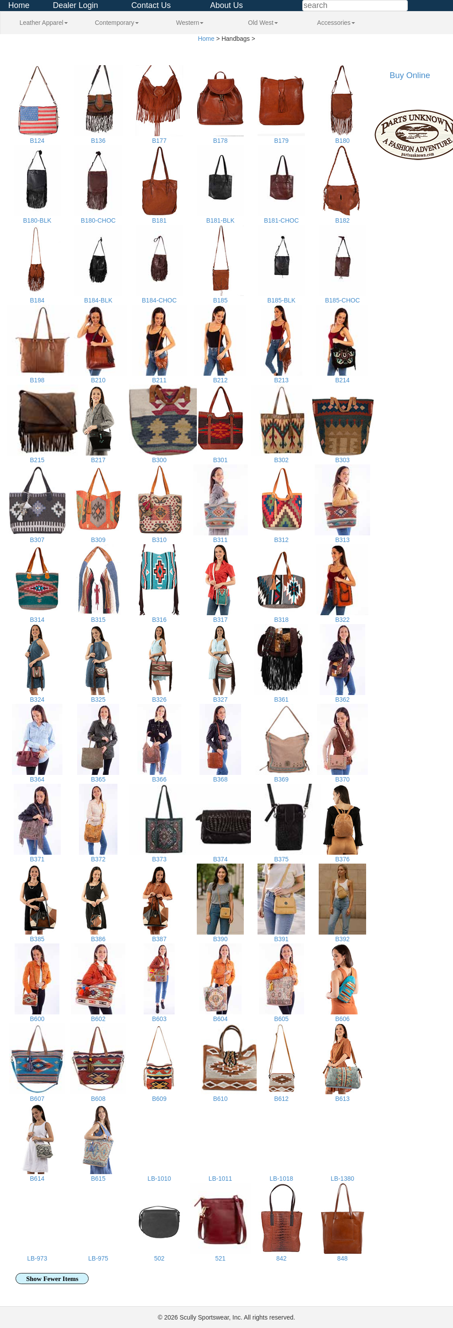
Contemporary (117, 22)
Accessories (336, 22)
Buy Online (410, 75)
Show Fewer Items (52, 1278)
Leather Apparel (44, 22)
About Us (226, 5)
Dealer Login (75, 5)
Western (189, 22)
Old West (263, 22)
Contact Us (151, 5)
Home (19, 5)
